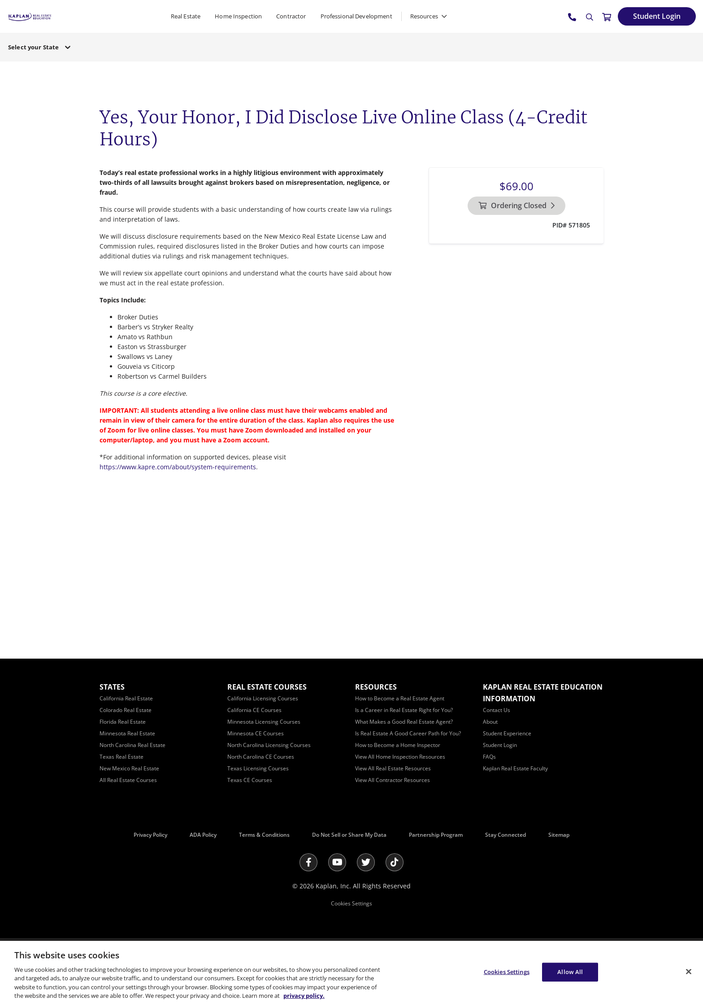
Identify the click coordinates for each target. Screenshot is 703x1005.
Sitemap (558, 835)
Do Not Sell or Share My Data (349, 835)
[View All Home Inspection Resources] (400, 756)
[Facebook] (308, 862)
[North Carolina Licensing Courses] (269, 745)
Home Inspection (238, 16)
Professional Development (356, 16)
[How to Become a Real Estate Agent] (399, 698)
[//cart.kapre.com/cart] (606, 16)
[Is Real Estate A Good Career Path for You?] (408, 733)
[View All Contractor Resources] (392, 780)
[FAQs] (489, 756)
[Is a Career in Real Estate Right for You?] (404, 710)
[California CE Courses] (254, 710)
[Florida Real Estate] (123, 721)
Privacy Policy (150, 835)
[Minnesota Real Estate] (127, 733)
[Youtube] (337, 862)
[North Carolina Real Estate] (132, 745)
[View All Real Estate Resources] (393, 768)
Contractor (291, 16)
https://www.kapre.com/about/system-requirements (178, 467)
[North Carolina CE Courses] (260, 756)
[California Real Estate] (126, 698)
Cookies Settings (351, 903)
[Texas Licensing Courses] (258, 768)
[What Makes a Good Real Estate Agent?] (404, 721)
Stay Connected (505, 835)
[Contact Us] (496, 710)
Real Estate (185, 16)
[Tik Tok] (395, 862)
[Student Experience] (507, 733)
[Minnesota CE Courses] (255, 733)
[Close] (689, 972)
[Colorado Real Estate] (126, 710)
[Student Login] (657, 16)
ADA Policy (203, 835)
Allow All (570, 972)
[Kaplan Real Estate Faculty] (515, 768)
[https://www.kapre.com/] (29, 16)
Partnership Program (436, 835)
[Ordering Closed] (516, 206)
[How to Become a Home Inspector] (397, 745)
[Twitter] (366, 862)
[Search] (589, 17)
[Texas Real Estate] (121, 756)
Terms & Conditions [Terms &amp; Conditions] (264, 835)
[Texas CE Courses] (249, 780)
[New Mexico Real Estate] (129, 768)
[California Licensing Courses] (262, 698)
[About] (490, 721)
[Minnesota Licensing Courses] (263, 721)
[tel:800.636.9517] (572, 16)
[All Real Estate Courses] (128, 780)
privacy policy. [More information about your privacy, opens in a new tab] (304, 996)
